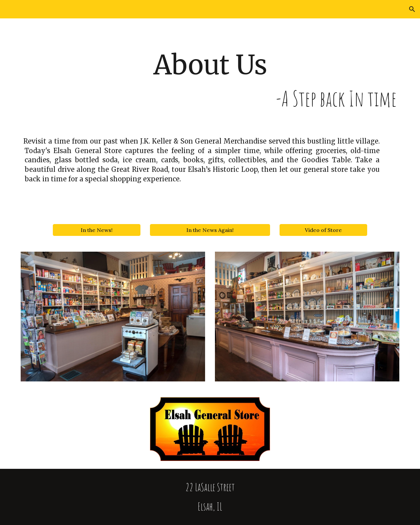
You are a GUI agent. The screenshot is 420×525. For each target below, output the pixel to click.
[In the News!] (96, 230)
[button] (412, 9)
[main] (210, 80)
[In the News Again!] (209, 230)
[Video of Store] (323, 230)
